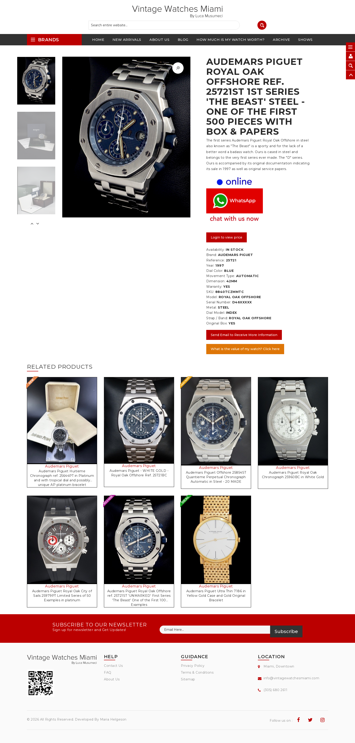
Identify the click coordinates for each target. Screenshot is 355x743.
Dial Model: (215, 313)
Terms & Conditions (197, 672)
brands (44, 39)
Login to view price (226, 237)
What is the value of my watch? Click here (245, 349)
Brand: (211, 255)
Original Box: (217, 323)
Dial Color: (214, 271)
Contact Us (113, 666)
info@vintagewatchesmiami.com (291, 678)
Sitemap (188, 679)
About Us (112, 679)
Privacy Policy (192, 666)
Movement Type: (220, 276)
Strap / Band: (217, 318)
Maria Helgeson (113, 719)
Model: (212, 297)
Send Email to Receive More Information (244, 335)
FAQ (107, 672)
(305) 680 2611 (275, 690)
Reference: (215, 260)
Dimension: (215, 281)
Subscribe (286, 631)
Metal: (211, 307)
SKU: (210, 292)
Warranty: (214, 287)
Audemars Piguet (62, 466)
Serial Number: (218, 302)
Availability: (215, 250)
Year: (210, 265)
